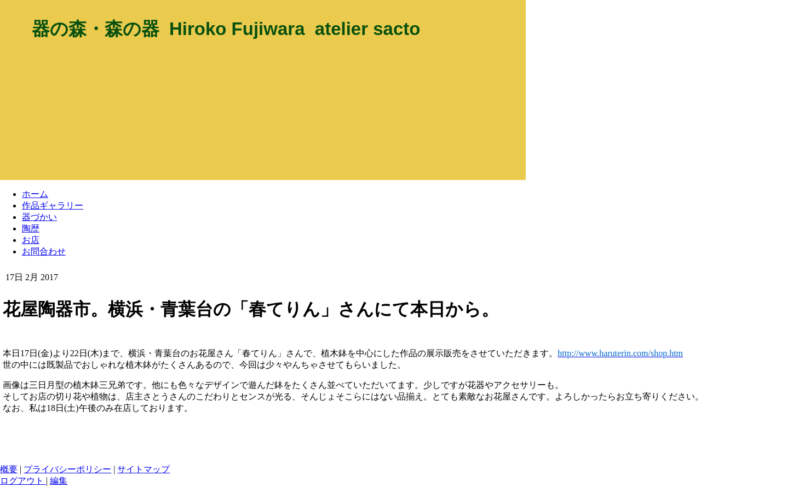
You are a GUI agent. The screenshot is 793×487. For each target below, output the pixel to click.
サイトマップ (143, 469)
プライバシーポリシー (67, 469)
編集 (58, 480)
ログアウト (23, 480)
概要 (9, 469)
